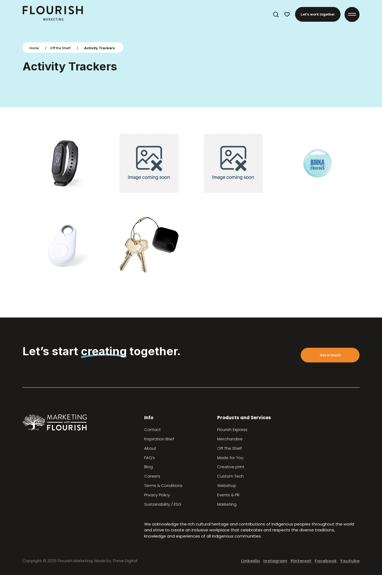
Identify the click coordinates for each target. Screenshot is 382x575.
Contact (152, 429)
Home (34, 48)
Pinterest (301, 561)
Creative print (230, 467)
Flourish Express (232, 429)
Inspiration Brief (159, 439)
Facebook (326, 561)
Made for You (230, 457)
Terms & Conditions (163, 485)
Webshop (226, 485)
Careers (152, 476)
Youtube (350, 561)
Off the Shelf (60, 48)
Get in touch (330, 355)
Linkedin (250, 561)
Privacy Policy (157, 495)
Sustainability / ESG (162, 504)
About (150, 448)
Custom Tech (230, 476)
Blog (148, 467)
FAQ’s (149, 457)
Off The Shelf (229, 448)
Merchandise (230, 439)
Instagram (275, 561)
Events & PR (228, 495)
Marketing (226, 504)
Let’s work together (318, 14)
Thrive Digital (124, 560)
